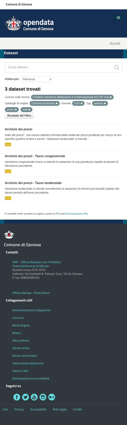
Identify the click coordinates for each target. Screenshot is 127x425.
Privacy (19, 409)
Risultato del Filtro (19, 115)
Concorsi (17, 317)
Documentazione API (76, 213)
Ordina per (12, 79)
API (57, 213)
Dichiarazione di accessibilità (30, 378)
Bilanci (16, 332)
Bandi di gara (20, 325)
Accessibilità (38, 409)
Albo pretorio (20, 340)
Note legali (60, 409)
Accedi (115, 43)
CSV (8, 144)
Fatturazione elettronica (28, 363)
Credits (77, 409)
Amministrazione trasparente (31, 310)
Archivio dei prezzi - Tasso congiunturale (35, 156)
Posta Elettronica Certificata (30, 266)
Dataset (11, 53)
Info (5, 409)
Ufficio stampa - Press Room (31, 292)
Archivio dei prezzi (18, 129)
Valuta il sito (20, 370)
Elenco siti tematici (24, 355)
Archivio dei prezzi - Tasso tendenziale (33, 183)
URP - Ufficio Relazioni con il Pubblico (36, 262)
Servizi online (21, 348)
